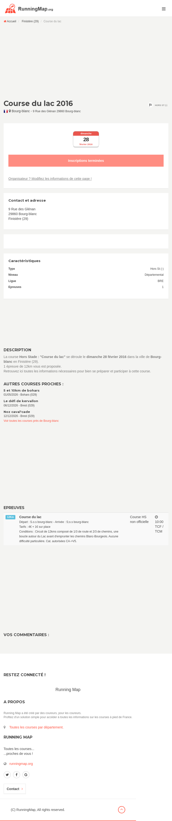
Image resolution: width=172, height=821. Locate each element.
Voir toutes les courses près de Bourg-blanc (31, 420)
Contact (15, 789)
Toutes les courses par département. (36, 727)
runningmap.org (21, 764)
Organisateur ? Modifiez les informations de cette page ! (50, 179)
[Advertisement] (86, 61)
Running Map (67, 689)
